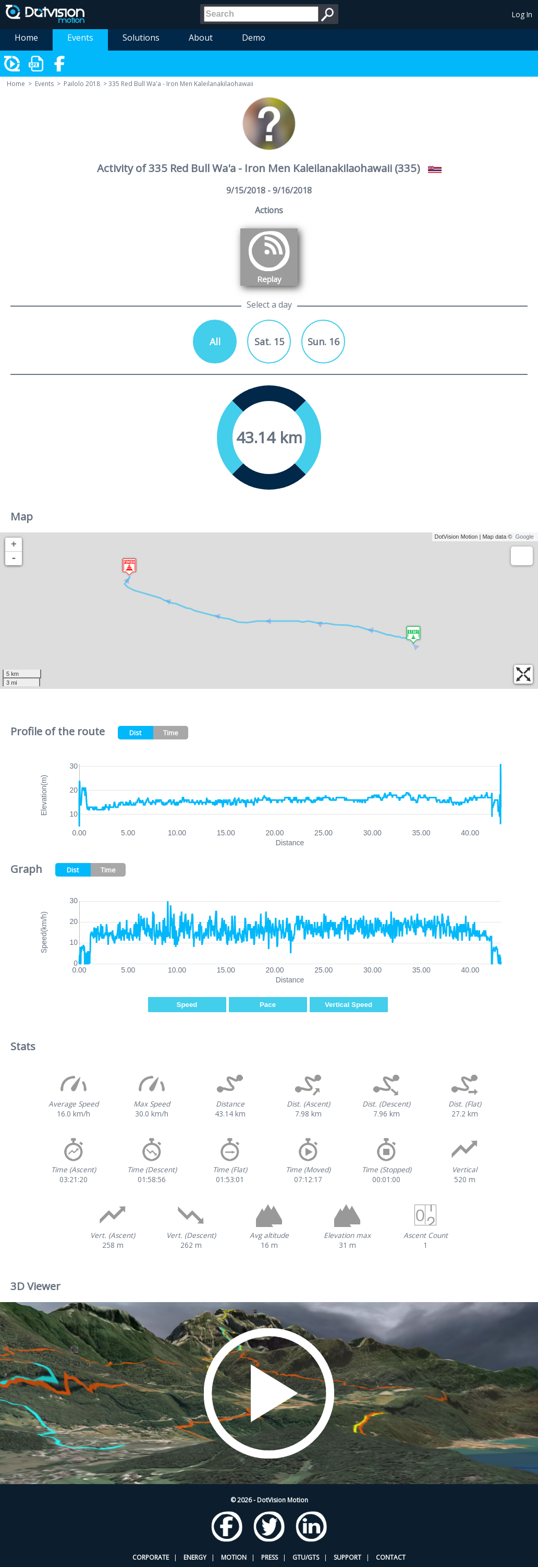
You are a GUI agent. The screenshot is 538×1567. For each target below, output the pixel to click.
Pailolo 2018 (82, 83)
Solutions (141, 37)
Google (525, 536)
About (201, 37)
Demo (253, 37)
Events (80, 37)
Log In (522, 14)
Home (26, 37)
